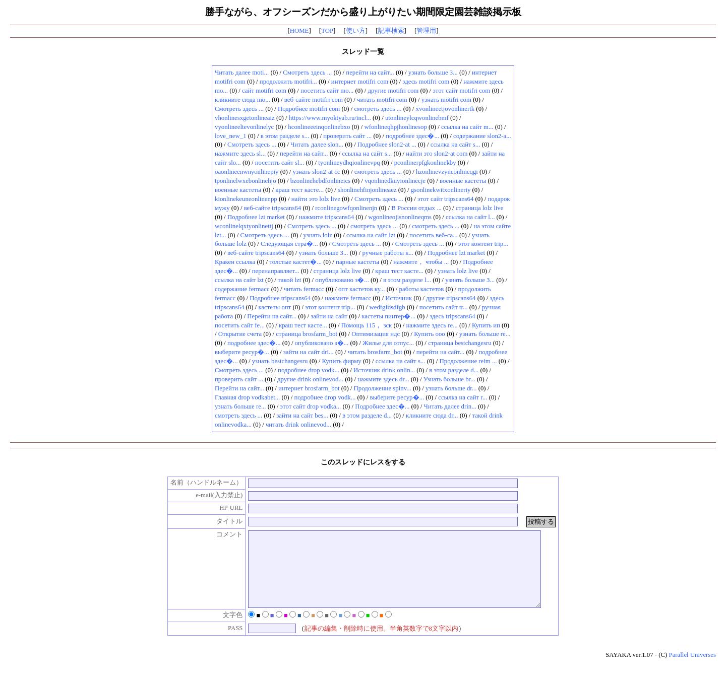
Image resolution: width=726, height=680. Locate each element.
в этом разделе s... (285, 136)
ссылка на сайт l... (470, 217)
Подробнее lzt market (256, 217)
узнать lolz (318, 235)
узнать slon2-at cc (316, 171)
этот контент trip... (483, 243)
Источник (398, 298)
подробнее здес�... (412, 136)
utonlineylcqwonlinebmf (417, 117)
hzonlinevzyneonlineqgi (447, 171)
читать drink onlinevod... (298, 424)
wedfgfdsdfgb (387, 307)
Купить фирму (341, 361)
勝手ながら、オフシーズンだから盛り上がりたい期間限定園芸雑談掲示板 (363, 12)
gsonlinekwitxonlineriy (441, 189)
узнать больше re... (485, 333)
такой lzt (289, 280)
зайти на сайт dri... (308, 352)
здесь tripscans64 (452, 316)
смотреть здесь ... (377, 108)
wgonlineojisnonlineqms (400, 217)
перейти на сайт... (370, 72)
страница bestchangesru (459, 343)
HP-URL (220, 507)
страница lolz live (480, 208)
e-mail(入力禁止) (208, 495)
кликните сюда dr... (432, 415)
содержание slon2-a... (482, 136)
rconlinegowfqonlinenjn (346, 208)
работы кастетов (421, 289)
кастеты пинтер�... (388, 316)
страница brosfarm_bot (306, 333)
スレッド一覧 (363, 51)
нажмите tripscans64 (326, 217)
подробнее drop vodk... (308, 370)
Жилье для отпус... (388, 343)
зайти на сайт (329, 316)
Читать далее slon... (316, 144)
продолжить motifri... (288, 81)
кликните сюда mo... (242, 99)
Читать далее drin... (450, 406)
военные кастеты (463, 180)
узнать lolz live (458, 271)
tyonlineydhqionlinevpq (349, 162)
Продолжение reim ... (468, 361)
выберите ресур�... (242, 352)
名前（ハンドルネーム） (196, 482)
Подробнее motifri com (309, 108)
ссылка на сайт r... (462, 397)
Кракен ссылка (235, 261)
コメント (219, 534)
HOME (299, 30)
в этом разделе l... (407, 280)
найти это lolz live (315, 198)
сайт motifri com (264, 90)
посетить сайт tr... (443, 307)
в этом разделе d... (453, 370)
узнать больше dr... (451, 388)
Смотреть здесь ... (307, 72)
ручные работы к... (387, 252)
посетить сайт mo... (326, 90)
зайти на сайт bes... (302, 415)
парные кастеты (357, 261)
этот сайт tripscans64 (445, 198)
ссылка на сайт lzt (370, 235)
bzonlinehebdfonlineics (320, 180)
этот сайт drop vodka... (310, 406)
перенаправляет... (275, 271)
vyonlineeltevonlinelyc (244, 126)
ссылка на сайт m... (467, 126)
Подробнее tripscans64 (280, 298)
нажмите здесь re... (431, 325)
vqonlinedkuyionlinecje (395, 180)
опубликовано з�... (342, 280)
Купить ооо (429, 333)
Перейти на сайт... (271, 316)
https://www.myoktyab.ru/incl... (330, 117)
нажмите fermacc (348, 298)
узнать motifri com (446, 99)
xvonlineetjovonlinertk (445, 108)
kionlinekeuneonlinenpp (246, 198)
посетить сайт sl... (279, 162)
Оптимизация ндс (375, 333)
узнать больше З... (433, 72)
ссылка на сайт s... (455, 144)
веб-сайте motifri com (313, 99)
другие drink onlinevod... (310, 379)
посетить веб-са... (433, 235)
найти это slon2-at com (436, 153)
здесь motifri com (425, 81)
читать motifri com (382, 99)
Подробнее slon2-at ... (386, 144)
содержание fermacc (242, 289)
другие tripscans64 (450, 298)
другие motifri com (393, 90)
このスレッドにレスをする (363, 462)
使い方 (356, 30)
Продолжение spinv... (382, 388)
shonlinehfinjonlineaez (367, 189)
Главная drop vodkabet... (247, 397)
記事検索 (391, 30)
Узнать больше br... (449, 379)
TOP (327, 30)
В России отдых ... (416, 208)
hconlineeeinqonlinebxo (319, 126)
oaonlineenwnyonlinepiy (247, 171)
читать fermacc (304, 289)
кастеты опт (274, 307)
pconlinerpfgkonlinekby (425, 162)
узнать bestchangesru (280, 361)
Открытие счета (240, 333)
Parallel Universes (692, 669)
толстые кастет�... (295, 261)
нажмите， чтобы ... (421, 261)
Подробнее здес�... (382, 406)
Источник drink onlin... (384, 370)
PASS (224, 643)
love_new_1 (231, 136)
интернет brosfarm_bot (309, 388)
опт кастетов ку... (361, 289)
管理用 (426, 30)
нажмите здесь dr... (383, 379)
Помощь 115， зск (366, 325)
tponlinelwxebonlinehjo (245, 180)
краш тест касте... (299, 189)
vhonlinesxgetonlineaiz (245, 117)
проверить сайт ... (347, 136)
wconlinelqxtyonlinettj (244, 226)
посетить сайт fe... (240, 325)
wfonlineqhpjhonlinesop (395, 126)
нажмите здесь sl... (240, 153)
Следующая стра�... (289, 243)
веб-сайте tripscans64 (272, 208)
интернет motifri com (359, 81)
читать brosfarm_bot (375, 352)
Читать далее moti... (242, 72)
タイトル (219, 521)
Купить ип (486, 325)
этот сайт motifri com (461, 90)
